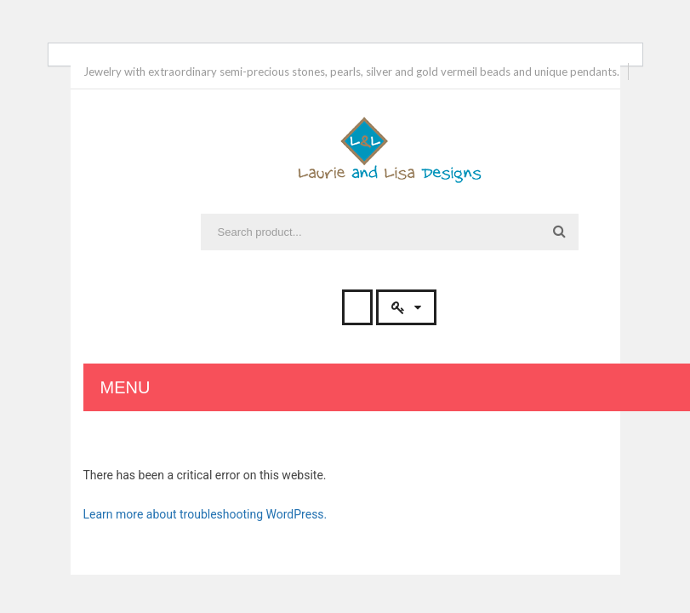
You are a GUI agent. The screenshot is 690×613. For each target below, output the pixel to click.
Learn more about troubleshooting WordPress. (205, 514)
